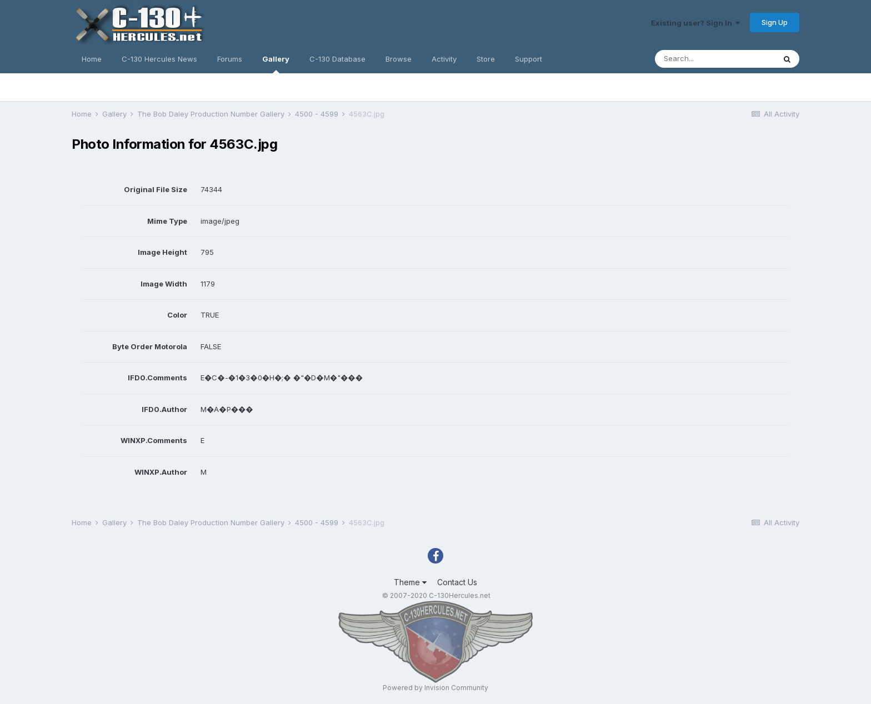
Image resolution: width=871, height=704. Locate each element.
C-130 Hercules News (159, 58)
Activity (444, 58)
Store (486, 58)
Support (528, 58)
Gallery (275, 63)
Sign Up (775, 22)
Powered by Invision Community (435, 687)
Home (92, 58)
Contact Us (457, 582)
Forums (229, 58)
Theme (410, 582)
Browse (399, 58)
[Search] (715, 59)
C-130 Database (337, 58)
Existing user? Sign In (695, 22)
